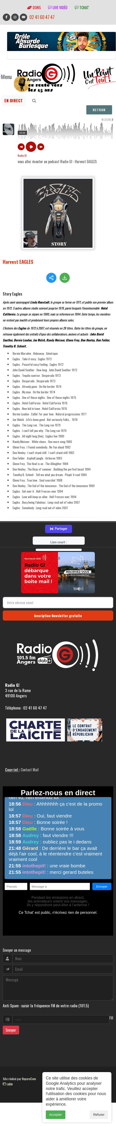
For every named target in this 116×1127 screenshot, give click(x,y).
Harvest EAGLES (18, 261)
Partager (58, 528)
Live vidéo (57, 7)
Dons (34, 7)
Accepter (55, 1114)
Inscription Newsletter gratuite (58, 614)
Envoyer (11, 1029)
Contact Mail (30, 769)
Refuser (98, 1114)
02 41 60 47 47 (42, 17)
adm (8, 1083)
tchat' (82, 7)
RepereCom (29, 1078)
